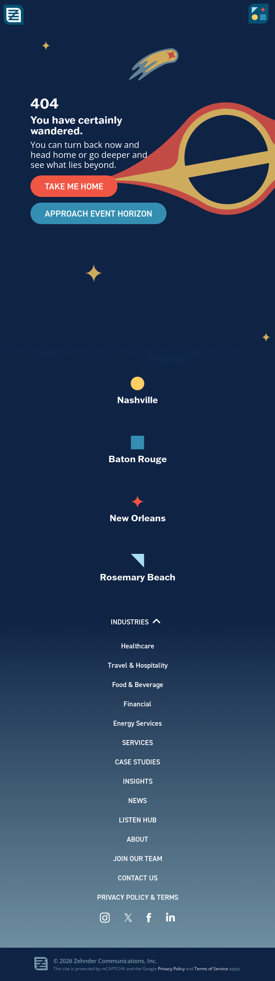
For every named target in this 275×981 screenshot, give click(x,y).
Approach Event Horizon (98, 213)
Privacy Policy (171, 968)
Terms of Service (211, 968)
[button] (260, 16)
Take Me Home (74, 186)
